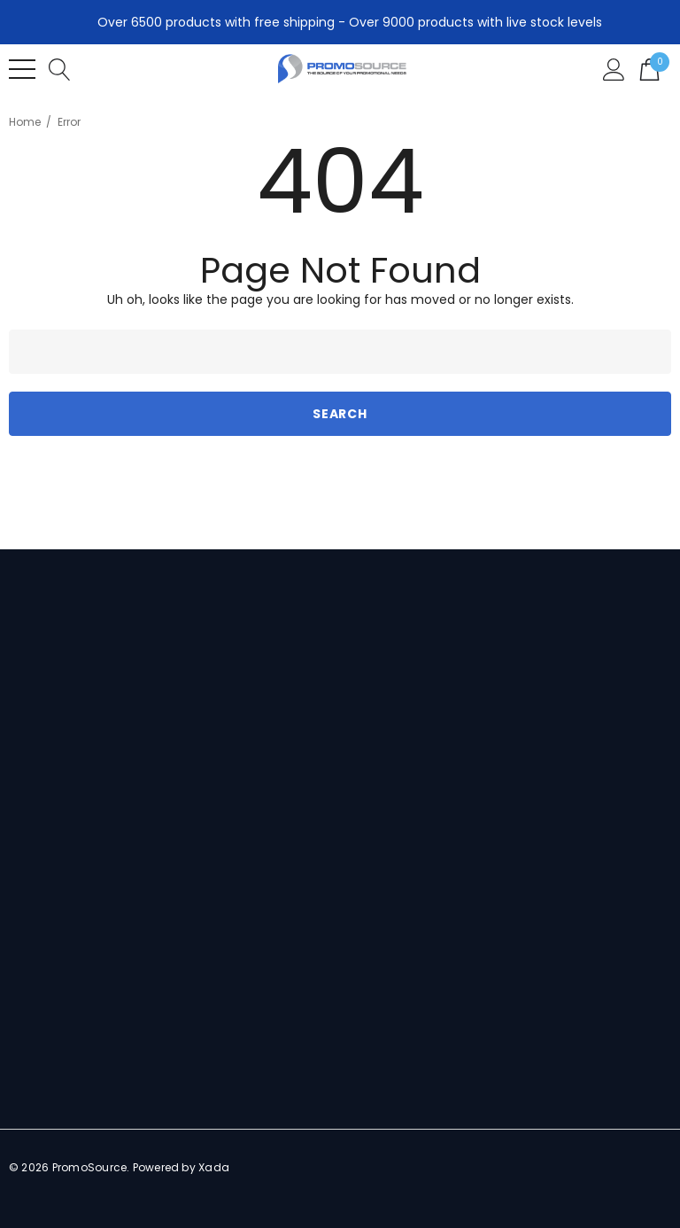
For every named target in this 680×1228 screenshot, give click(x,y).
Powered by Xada (181, 1167)
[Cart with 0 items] (649, 69)
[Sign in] (614, 69)
